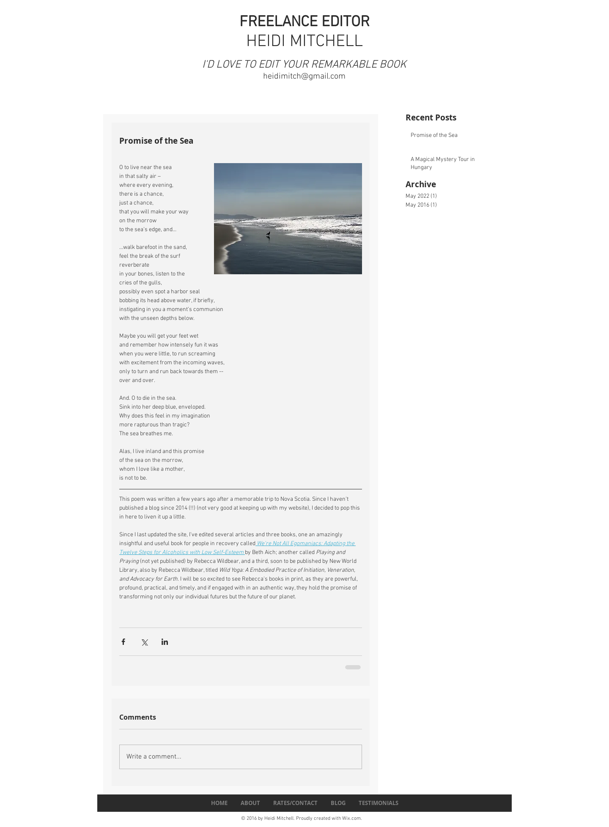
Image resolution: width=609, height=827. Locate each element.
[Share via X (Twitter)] (144, 642)
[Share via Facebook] (123, 642)
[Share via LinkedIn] (165, 642)
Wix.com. (352, 819)
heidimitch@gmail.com (304, 76)
